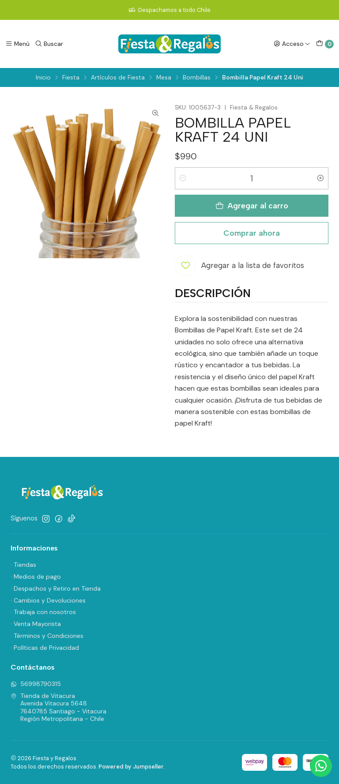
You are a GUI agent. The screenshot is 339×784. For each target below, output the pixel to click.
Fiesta (70, 78)
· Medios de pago (36, 576)
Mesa (163, 78)
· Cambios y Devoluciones (48, 600)
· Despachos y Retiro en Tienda (56, 588)
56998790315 (36, 684)
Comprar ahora (251, 232)
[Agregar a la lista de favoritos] (239, 265)
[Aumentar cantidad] (320, 178)
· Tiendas (23, 565)
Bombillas (197, 78)
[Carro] (325, 44)
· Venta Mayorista (36, 624)
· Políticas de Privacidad (45, 648)
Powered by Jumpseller (131, 766)
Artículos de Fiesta (118, 78)
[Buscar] (49, 43)
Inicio (43, 78)
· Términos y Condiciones (47, 636)
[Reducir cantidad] (182, 178)
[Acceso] (292, 43)
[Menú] (17, 43)
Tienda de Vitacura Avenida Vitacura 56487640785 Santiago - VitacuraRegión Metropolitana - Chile (58, 707)
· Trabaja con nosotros (43, 612)
